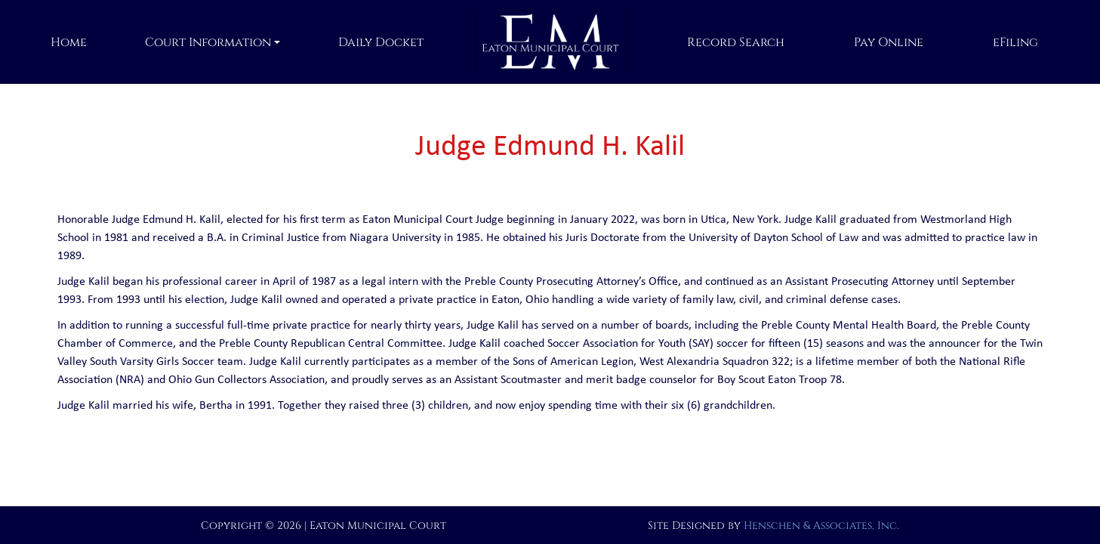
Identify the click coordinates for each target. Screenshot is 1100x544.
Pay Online (888, 42)
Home (69, 42)
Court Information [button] (208, 42)
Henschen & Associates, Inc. (821, 525)
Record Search (735, 42)
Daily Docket (381, 42)
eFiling (1015, 42)
